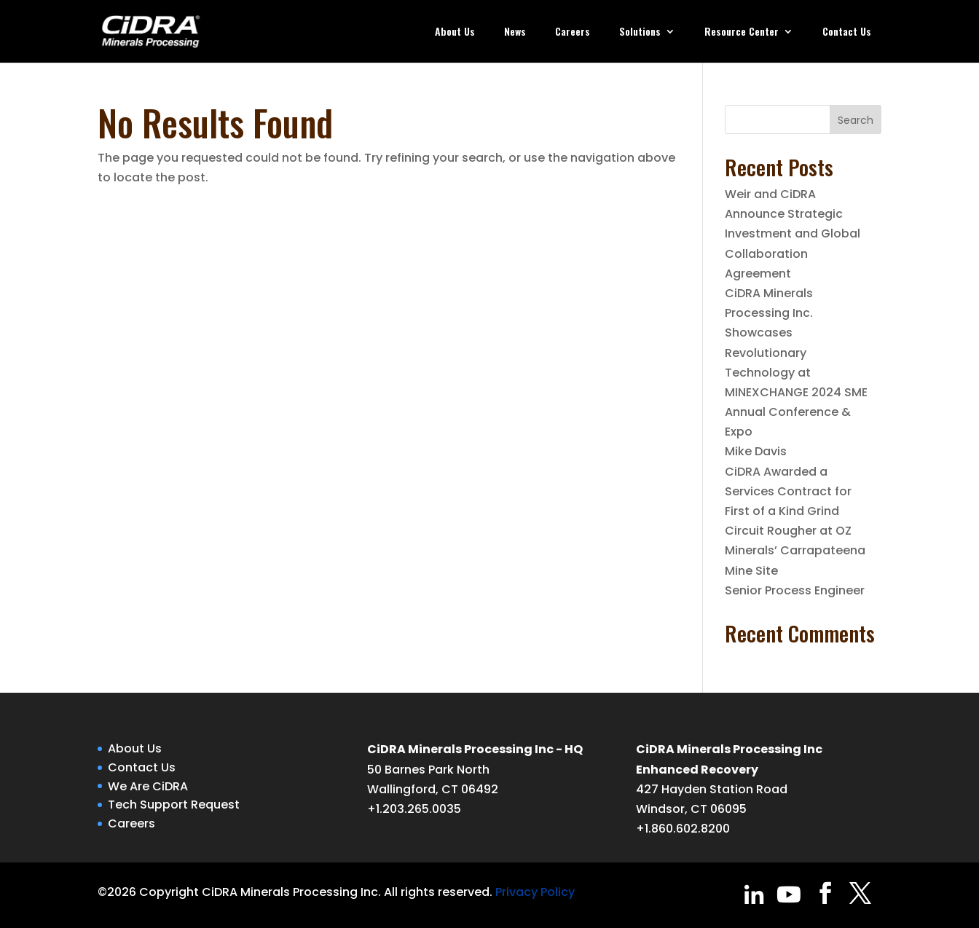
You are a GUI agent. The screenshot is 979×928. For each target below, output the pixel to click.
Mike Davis (756, 451)
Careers (572, 32)
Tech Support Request (174, 804)
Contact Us (846, 32)
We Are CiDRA (148, 786)
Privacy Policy (535, 892)
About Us (455, 32)
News (515, 32)
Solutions (640, 32)
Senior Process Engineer (795, 590)
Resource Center (741, 32)
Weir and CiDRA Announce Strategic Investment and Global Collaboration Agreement (792, 234)
